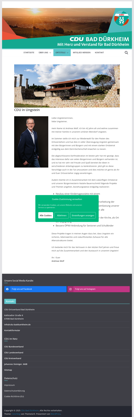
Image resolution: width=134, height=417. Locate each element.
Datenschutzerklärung (14, 390)
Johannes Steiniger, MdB (15, 364)
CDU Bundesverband (14, 346)
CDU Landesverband (13, 352)
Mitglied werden (82, 52)
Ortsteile (60, 52)
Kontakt (99, 52)
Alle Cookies (46, 215)
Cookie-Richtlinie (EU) (14, 396)
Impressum (9, 385)
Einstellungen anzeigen (83, 215)
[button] (49, 53)
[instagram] (98, 289)
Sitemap (8, 370)
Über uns (43, 52)
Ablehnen (61, 215)
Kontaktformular (12, 330)
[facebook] (35, 289)
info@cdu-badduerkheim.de (17, 324)
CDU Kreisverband (12, 358)
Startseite (29, 52)
